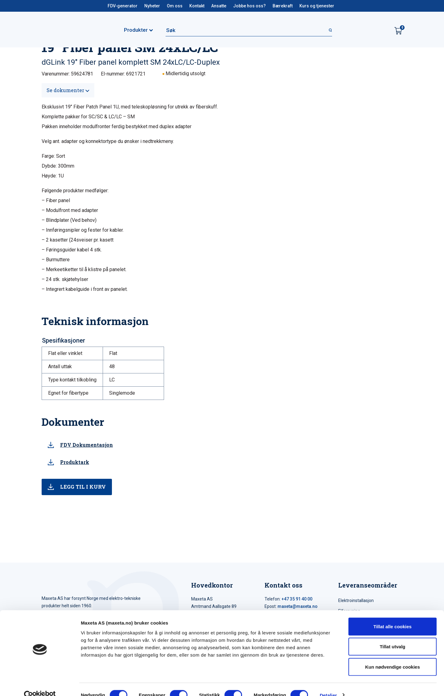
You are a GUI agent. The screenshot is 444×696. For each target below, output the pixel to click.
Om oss (175, 5)
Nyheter (152, 5)
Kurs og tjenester (316, 5)
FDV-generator (123, 5)
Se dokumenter (68, 90)
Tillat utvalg (392, 635)
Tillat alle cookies (392, 615)
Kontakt (196, 5)
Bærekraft (283, 5)
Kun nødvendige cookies (392, 655)
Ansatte (218, 5)
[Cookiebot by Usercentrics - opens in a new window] (40, 684)
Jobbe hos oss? (249, 5)
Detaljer (328, 683)
